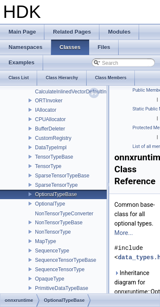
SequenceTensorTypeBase (65, 260)
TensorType (48, 166)
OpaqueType (49, 279)
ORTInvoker (48, 101)
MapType (45, 241)
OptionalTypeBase (56, 194)
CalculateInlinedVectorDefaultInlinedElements (87, 92)
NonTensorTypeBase (58, 223)
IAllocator (45, 110)
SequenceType (52, 251)
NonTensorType (53, 232)
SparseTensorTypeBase (62, 176)
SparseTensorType (56, 185)
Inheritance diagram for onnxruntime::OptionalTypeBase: (135, 282)
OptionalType (50, 204)
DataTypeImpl (51, 148)
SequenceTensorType (59, 269)
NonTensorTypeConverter (64, 214)
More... (123, 232)
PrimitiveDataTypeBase (61, 288)
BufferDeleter (50, 129)
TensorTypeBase (54, 157)
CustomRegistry (53, 138)
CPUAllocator (50, 119)
